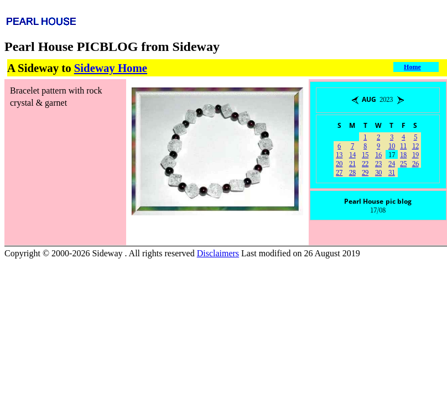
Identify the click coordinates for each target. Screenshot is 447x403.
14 (352, 154)
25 (403, 163)
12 (415, 145)
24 (391, 163)
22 (365, 163)
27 (339, 172)
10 (391, 145)
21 (352, 163)
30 (378, 172)
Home (412, 67)
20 (339, 163)
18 (403, 154)
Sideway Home (110, 67)
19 (415, 154)
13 (339, 154)
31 (391, 172)
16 (378, 154)
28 (352, 172)
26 (415, 163)
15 (365, 154)
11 (403, 145)
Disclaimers (218, 253)
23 (378, 163)
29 (365, 172)
